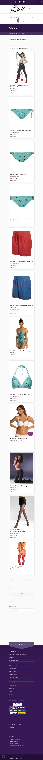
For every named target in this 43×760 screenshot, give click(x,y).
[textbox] (21, 610)
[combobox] (21, 610)
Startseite (22, 33)
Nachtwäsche (12, 682)
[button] (3, 756)
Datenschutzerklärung (14, 665)
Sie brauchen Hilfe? (21, 644)
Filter (22, 593)
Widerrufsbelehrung (14, 662)
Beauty (11, 691)
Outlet (10, 694)
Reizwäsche (12, 680)
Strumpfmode (12, 685)
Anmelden (31, 8)
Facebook (16, 2)
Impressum (11, 657)
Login (41, 2)
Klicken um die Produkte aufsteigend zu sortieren (10, 44)
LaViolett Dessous (20, 757)
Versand (14, 92)
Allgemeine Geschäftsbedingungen (17, 654)
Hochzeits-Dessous (13, 677)
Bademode (11, 688)
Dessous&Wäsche (13, 674)
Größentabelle (12, 668)
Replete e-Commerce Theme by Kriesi (19, 757)
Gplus (20, 2)
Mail (23, 2)
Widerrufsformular (13, 660)
